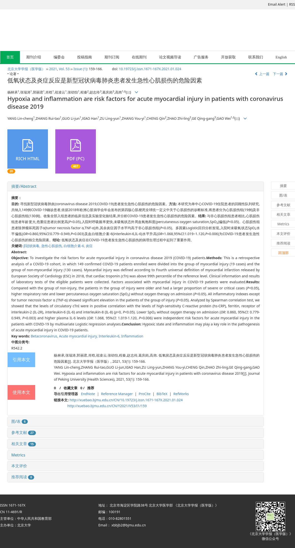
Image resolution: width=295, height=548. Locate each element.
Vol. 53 (64, 69)
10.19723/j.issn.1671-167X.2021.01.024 (150, 69)
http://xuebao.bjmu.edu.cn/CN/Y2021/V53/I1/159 (107, 405)
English (281, 57)
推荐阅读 (22, 477)
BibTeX (162, 393)
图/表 (19, 421)
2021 (53, 69)
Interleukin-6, (110, 336)
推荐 (90, 388)
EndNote (88, 393)
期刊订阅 (111, 57)
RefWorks (181, 393)
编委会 (59, 57)
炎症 (89, 245)
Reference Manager (117, 393)
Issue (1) (80, 69)
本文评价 (19, 465)
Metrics (18, 455)
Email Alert (276, 4)
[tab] (136, 186)
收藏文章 (70, 388)
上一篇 (262, 73)
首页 (10, 57)
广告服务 (201, 57)
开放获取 (228, 57)
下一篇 (280, 73)
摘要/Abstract (23, 186)
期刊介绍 (33, 57)
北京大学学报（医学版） (26, 69)
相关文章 (23, 443)
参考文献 (23, 432)
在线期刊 (139, 57)
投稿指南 (84, 57)
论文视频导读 (170, 57)
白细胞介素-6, (75, 245)
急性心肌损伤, (52, 245)
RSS (292, 4)
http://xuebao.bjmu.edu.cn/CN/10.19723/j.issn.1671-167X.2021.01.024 (126, 400)
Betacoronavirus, (45, 336)
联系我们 (255, 57)
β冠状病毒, (32, 245)
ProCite (144, 393)
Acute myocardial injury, (79, 336)
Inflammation (132, 336)
